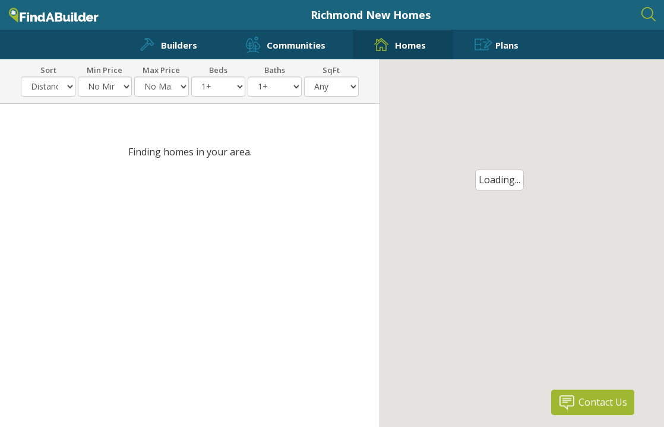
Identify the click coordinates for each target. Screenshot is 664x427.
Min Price (104, 69)
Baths (274, 69)
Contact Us (602, 402)
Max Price (161, 69)
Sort (48, 69)
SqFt (331, 69)
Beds (218, 69)
